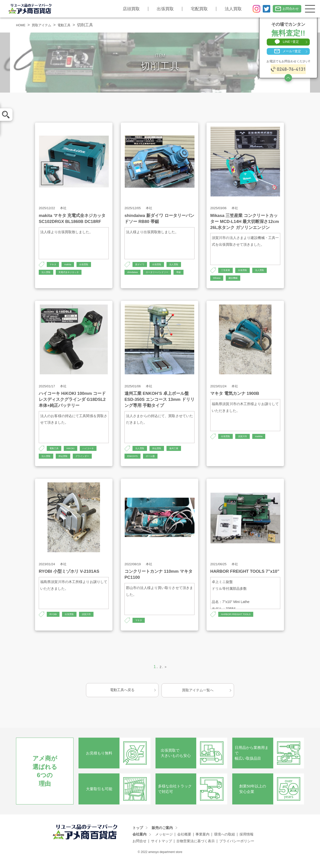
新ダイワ (141, 264)
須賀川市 (247, 441)
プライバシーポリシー (236, 848)
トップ (137, 834)
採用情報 (247, 841)
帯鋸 (130, 282)
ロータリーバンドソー (163, 273)
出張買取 (159, 9)
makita (70, 264)
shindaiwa (133, 273)
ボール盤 (154, 462)
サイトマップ (161, 848)
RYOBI (54, 621)
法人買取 (227, 9)
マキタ (54, 264)
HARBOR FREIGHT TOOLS (240, 621)
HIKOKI (75, 453)
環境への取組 (224, 841)
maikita (265, 441)
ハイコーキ (95, 453)
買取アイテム (46, 25)
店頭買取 (125, 9)
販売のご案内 (162, 834)
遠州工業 (181, 453)
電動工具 (73, 25)
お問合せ (139, 848)
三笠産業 (227, 270)
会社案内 (139, 841)
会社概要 (184, 841)
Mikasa (217, 279)
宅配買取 (193, 9)
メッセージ (164, 841)
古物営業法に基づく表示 (195, 848)
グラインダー (91, 462)
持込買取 (68, 462)
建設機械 (236, 279)
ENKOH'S (133, 462)
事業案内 (203, 841)
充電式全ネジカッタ (75, 273)
